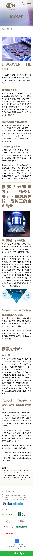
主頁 (3, 29)
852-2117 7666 (10, 491)
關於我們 (9, 29)
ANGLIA (16, 548)
